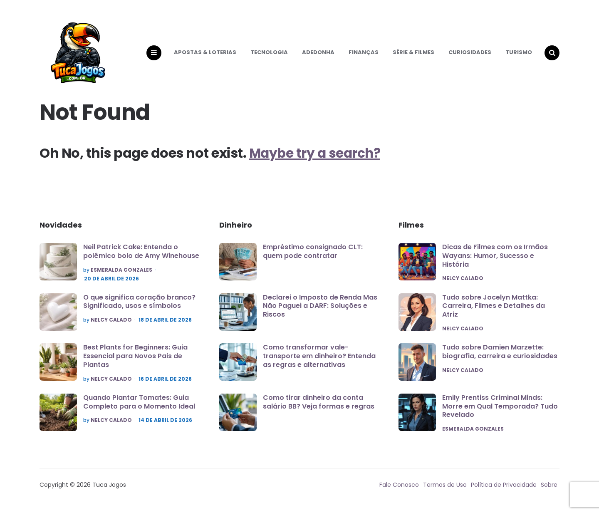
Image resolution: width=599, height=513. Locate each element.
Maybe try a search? (317, 157)
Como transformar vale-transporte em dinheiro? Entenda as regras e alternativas (319, 360)
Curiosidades (469, 54)
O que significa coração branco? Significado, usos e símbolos (139, 306)
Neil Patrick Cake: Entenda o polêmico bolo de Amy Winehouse (141, 256)
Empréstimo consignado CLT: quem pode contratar (313, 256)
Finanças (364, 54)
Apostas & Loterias (205, 54)
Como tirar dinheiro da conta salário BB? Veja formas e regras (318, 406)
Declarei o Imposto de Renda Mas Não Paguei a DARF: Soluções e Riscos (320, 310)
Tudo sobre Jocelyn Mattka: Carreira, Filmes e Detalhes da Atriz (493, 310)
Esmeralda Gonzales (121, 274)
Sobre (549, 490)
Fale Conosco (399, 490)
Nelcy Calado (111, 324)
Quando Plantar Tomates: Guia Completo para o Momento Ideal (139, 406)
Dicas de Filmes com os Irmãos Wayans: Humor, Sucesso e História (495, 260)
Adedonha (318, 54)
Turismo (518, 54)
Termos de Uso (445, 490)
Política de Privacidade (504, 490)
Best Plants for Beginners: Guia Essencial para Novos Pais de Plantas (135, 360)
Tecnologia (269, 54)
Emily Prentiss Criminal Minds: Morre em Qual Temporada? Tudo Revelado (500, 411)
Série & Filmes (413, 54)
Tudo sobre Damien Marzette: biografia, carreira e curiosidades (499, 356)
